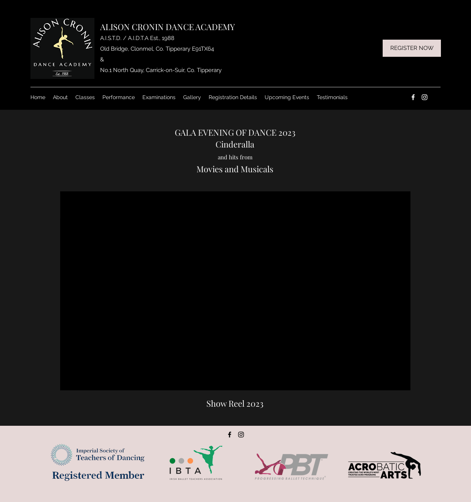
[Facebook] (413, 97)
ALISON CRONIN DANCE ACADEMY (167, 26)
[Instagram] (424, 97)
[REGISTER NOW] (412, 48)
